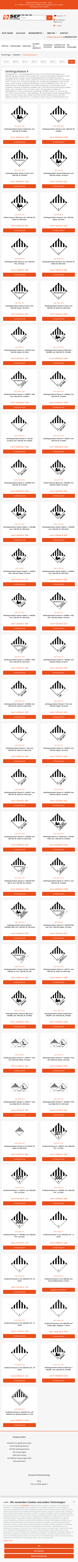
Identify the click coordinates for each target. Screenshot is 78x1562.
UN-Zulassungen (71, 46)
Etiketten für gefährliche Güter (19, 1443)
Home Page (5, 55)
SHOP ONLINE (7, 33)
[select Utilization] (25, 61)
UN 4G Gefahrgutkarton (19, 1446)
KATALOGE (20, 33)
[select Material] (53, 61)
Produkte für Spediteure (37, 46)
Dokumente (26, 46)
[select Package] (62, 61)
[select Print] (34, 61)
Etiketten (5, 46)
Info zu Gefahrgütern (39, 1484)
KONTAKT (64, 33)
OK (39, 1546)
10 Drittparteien (24, 1505)
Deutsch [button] (59, 16)
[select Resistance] (43, 61)
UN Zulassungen (19, 1452)
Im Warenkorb (19, 142)
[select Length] (6, 61)
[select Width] (15, 61)
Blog (39, 1481)
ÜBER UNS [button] (51, 33)
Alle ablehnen (39, 1551)
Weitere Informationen (39, 1556)
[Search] (33, 17)
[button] (74, 1502)
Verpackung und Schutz (47, 46)
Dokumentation (19, 1461)
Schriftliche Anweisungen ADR (19, 1458)
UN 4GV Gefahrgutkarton (19, 1449)
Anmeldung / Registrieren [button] (59, 21)
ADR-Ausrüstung (19, 1455)
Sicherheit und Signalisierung (59, 46)
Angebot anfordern (58, 1290)
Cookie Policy (7, 1540)
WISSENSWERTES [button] (35, 33)
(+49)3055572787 (70, 37)
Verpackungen (15, 46)
